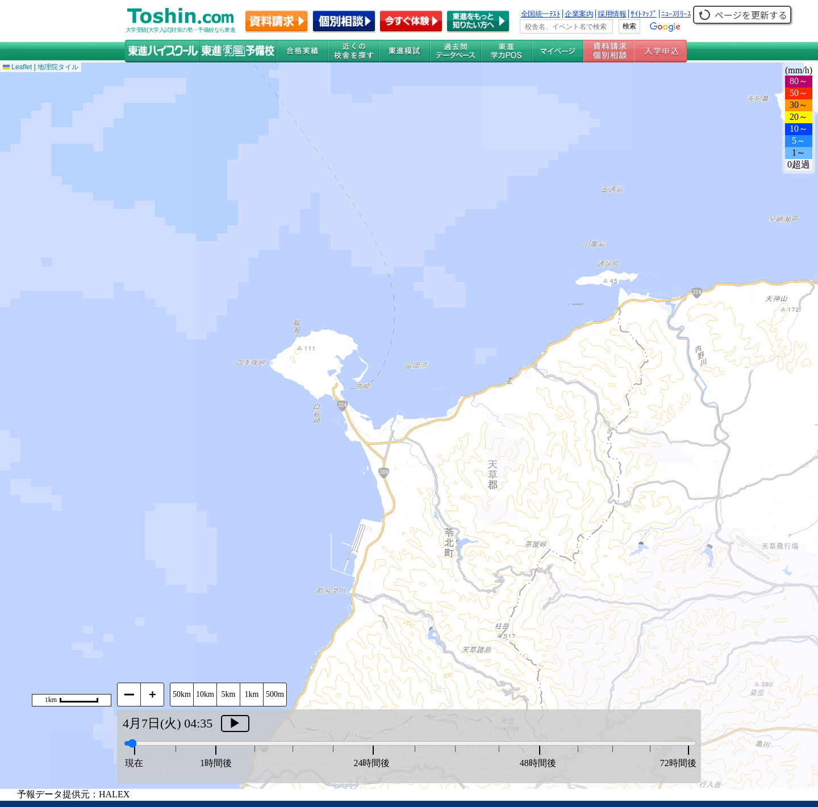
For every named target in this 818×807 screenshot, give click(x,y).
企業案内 (579, 14)
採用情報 (612, 14)
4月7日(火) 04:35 (167, 723)
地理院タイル (57, 67)
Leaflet (17, 67)
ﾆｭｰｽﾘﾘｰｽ (676, 14)
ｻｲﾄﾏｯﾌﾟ (644, 14)
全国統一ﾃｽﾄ (541, 14)
